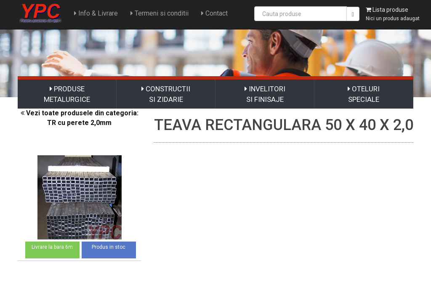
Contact (213, 13)
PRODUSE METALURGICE (67, 94)
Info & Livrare (94, 13)
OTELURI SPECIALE (364, 94)
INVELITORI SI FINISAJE (265, 94)
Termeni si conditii (158, 13)
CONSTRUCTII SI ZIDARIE (165, 94)
